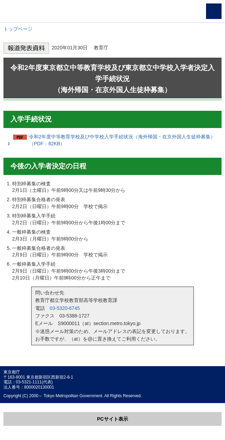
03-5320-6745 (65, 308)
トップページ (17, 29)
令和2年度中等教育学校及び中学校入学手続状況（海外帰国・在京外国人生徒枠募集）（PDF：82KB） (122, 140)
